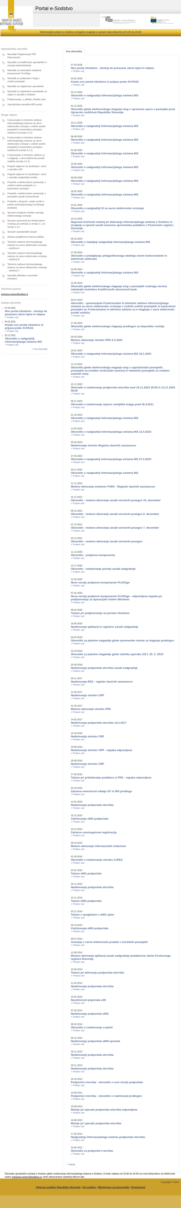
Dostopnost (138, 1187)
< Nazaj (71, 1164)
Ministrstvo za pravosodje (113, 1187)
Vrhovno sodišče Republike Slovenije (58, 1187)
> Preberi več (12, 317)
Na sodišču (89, 1187)
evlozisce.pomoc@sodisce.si (14, 294)
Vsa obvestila (74, 51)
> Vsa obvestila (39, 349)
